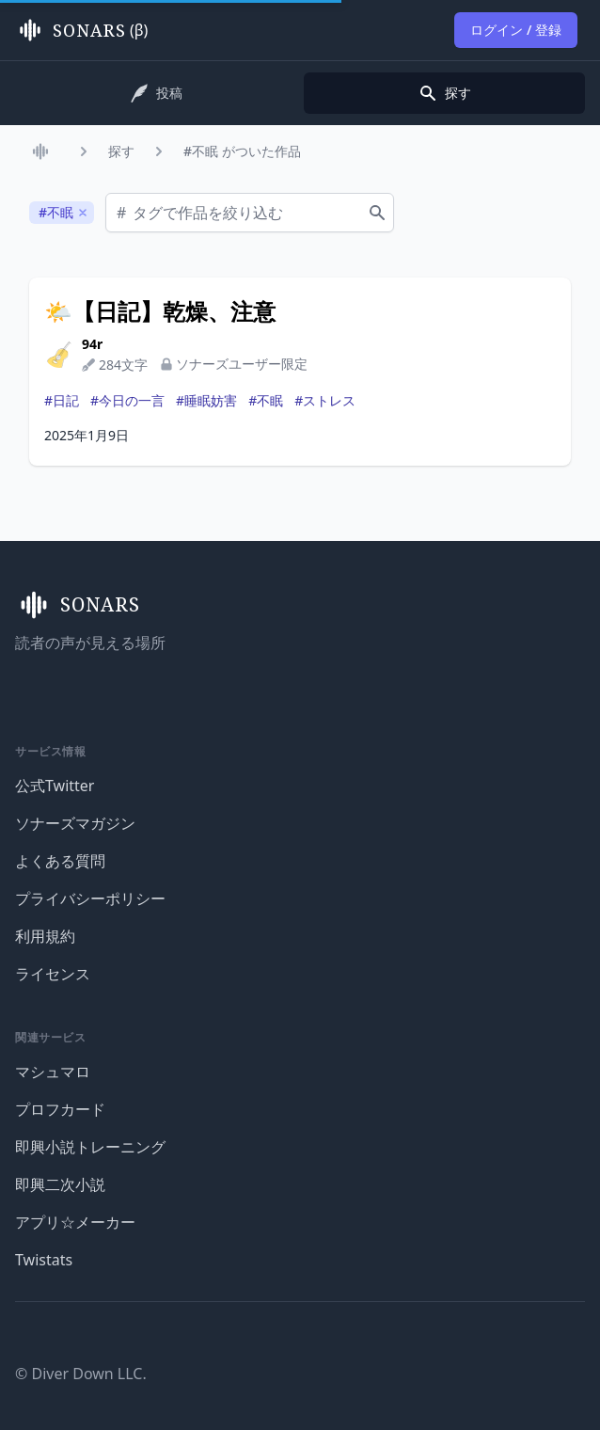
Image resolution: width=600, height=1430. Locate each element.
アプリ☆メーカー (75, 1222)
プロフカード (60, 1109)
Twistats (43, 1259)
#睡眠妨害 (206, 400)
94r (92, 344)
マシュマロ (52, 1071)
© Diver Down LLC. (81, 1373)
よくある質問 (60, 860)
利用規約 (45, 936)
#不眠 (265, 400)
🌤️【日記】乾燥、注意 (160, 311)
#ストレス (324, 400)
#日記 (61, 400)
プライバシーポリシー (90, 898)
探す (121, 151)
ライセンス (52, 973)
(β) (81, 30)
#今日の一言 (127, 400)
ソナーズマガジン (75, 823)
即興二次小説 (60, 1184)
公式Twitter (54, 785)
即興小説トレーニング (90, 1146)
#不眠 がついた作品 (242, 151)
